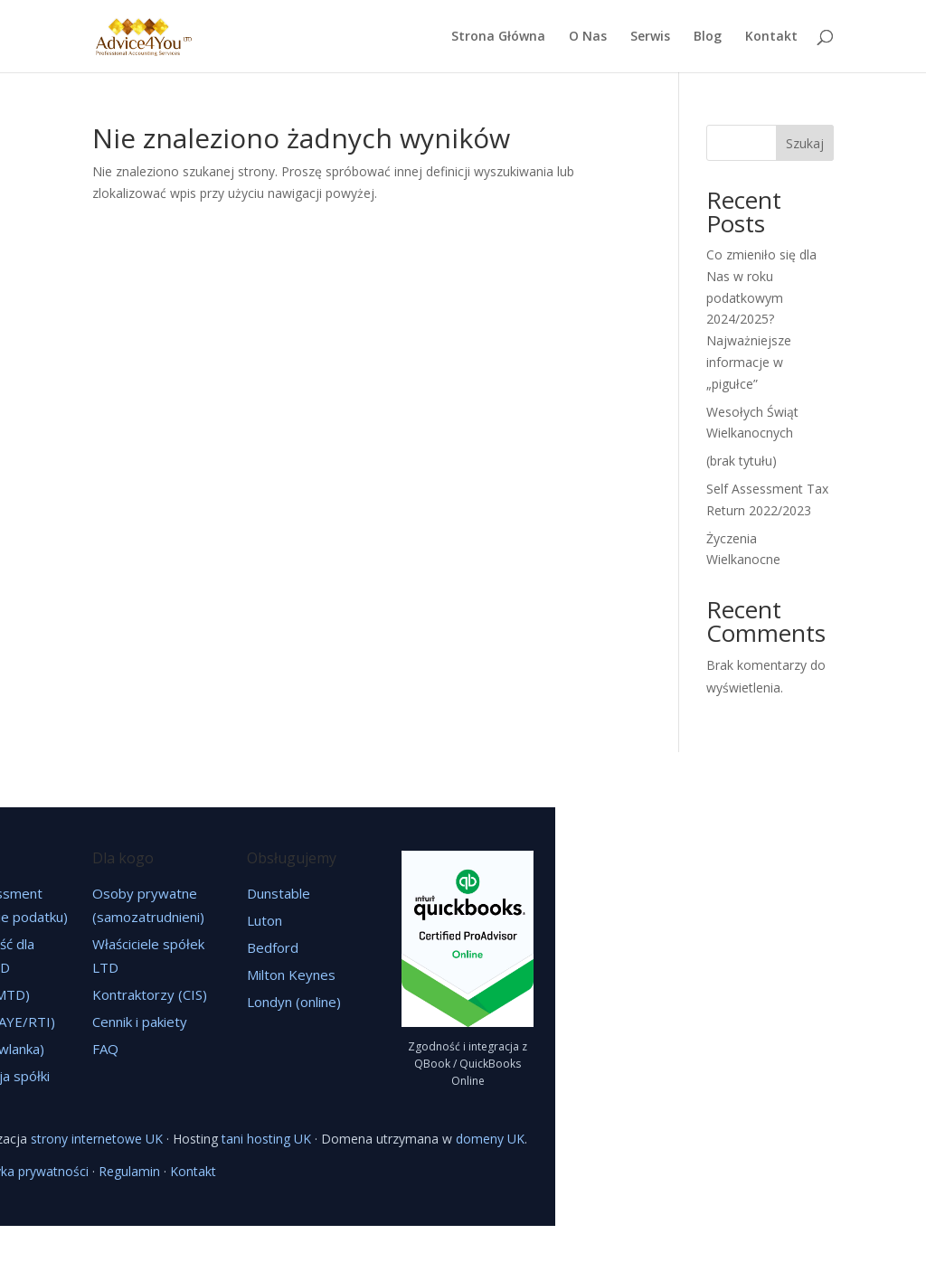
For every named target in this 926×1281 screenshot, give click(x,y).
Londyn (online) (294, 1002)
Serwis (650, 37)
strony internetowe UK (97, 1138)
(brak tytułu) (741, 460)
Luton (264, 920)
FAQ (105, 1049)
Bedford (272, 947)
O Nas (588, 37)
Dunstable (278, 893)
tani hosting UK (266, 1138)
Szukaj (805, 143)
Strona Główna (498, 37)
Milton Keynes (291, 974)
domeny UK (490, 1138)
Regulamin (129, 1171)
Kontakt (771, 37)
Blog (708, 37)
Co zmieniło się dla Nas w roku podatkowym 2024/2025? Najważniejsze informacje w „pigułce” (761, 319)
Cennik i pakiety (139, 1022)
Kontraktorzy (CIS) (149, 994)
